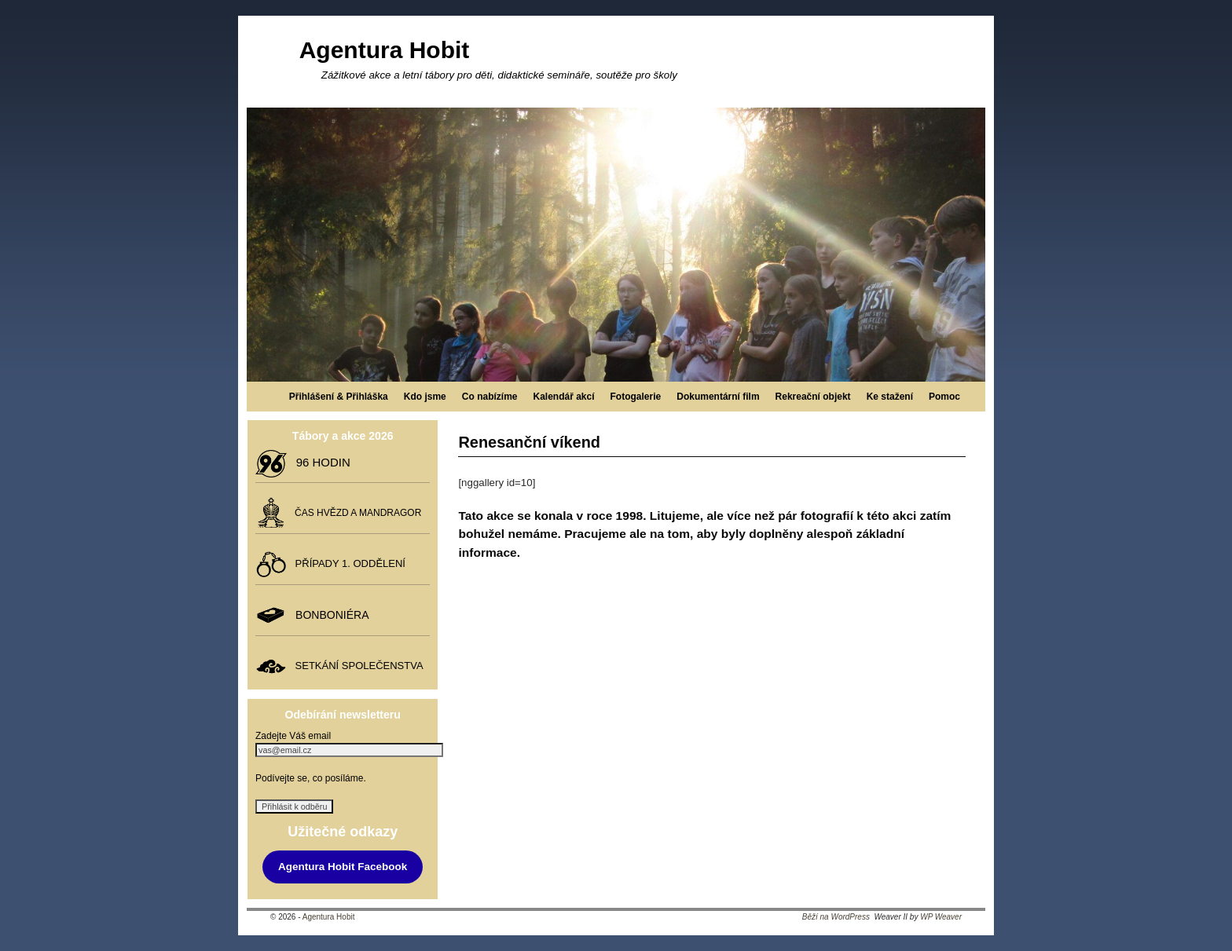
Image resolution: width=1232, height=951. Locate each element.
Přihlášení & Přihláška (338, 396)
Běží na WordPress (836, 917)
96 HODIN (319, 462)
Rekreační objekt (813, 396)
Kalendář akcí (563, 396)
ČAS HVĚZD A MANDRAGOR (355, 512)
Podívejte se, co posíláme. (310, 778)
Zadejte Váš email (293, 735)
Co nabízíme (490, 396)
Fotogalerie (636, 396)
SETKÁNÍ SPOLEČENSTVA (356, 665)
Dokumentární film (717, 396)
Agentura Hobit (384, 50)
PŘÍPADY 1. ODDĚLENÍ (347, 563)
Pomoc (944, 396)
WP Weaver (941, 917)
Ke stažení (890, 396)
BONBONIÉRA (328, 615)
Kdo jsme (425, 396)
